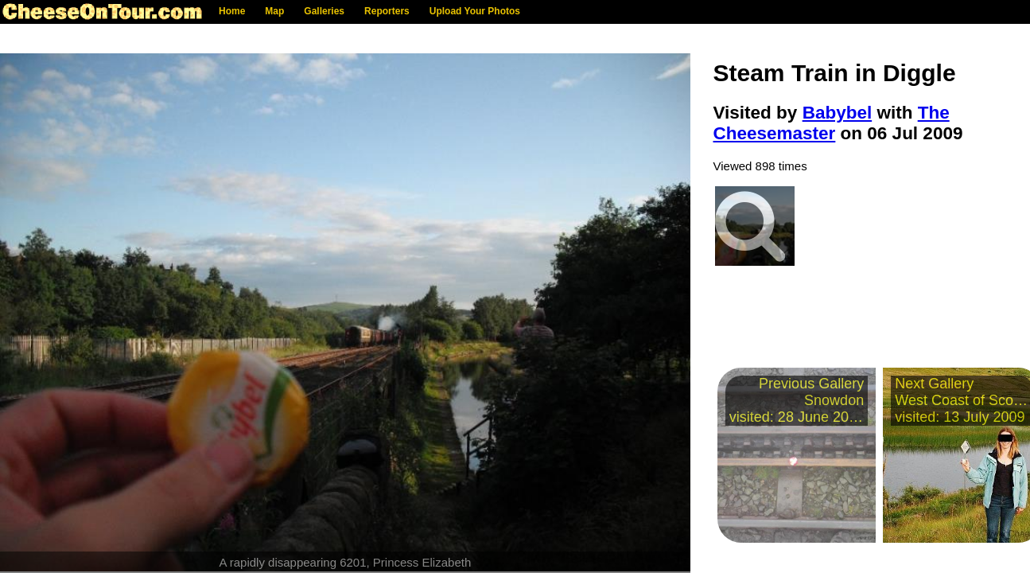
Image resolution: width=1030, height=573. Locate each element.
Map (274, 11)
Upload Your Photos (474, 11)
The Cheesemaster (831, 123)
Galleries (324, 11)
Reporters (387, 11)
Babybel (838, 113)
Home (232, 11)
